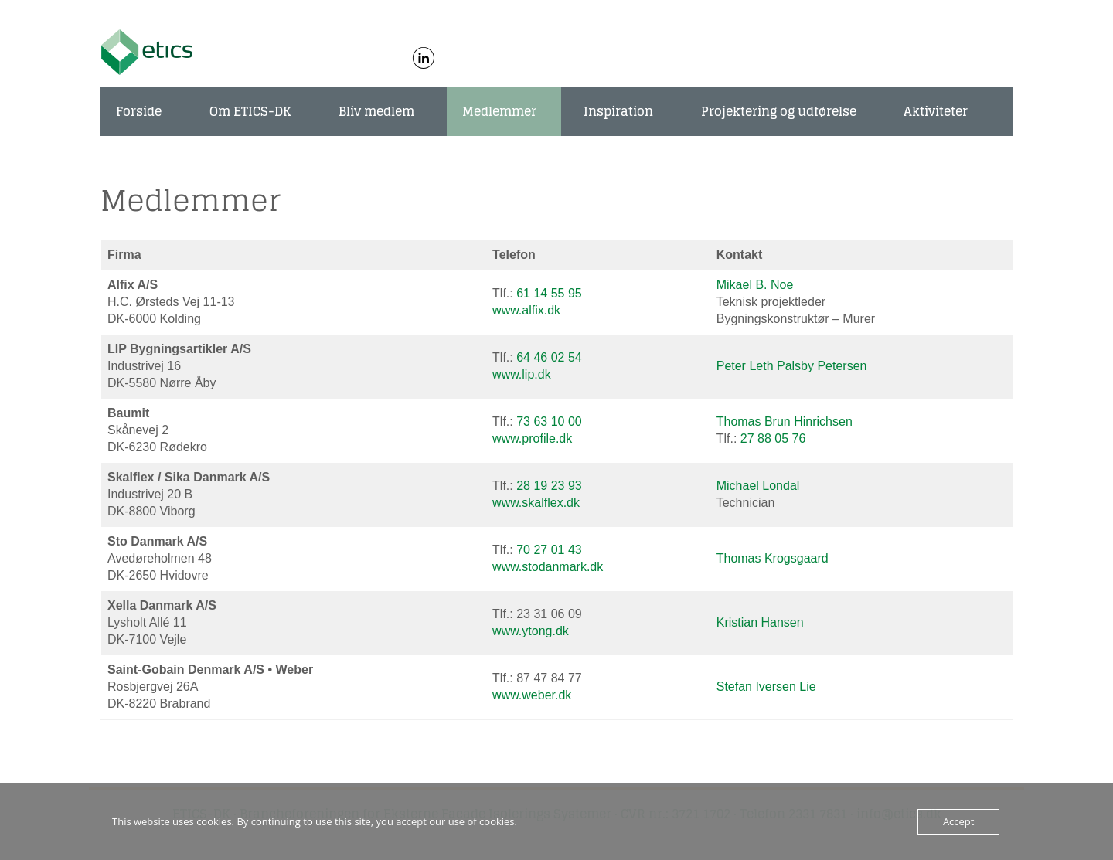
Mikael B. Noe (755, 284)
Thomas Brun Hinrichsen (784, 421)
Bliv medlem (376, 111)
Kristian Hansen (760, 622)
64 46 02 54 (549, 357)
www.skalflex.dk (536, 502)
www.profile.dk (532, 438)
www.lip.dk (521, 374)
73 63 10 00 (549, 421)
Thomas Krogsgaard (772, 558)
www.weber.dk (531, 695)
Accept (959, 821)
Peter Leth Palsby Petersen (791, 365)
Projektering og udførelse (778, 111)
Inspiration (618, 111)
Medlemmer (499, 111)
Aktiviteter (936, 111)
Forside (139, 111)
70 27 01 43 (549, 549)
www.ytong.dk (530, 630)
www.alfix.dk (526, 310)
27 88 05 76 (773, 438)
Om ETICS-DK (250, 111)
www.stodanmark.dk (547, 566)
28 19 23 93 (549, 485)
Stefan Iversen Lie (766, 686)
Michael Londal (758, 485)
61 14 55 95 (549, 293)
